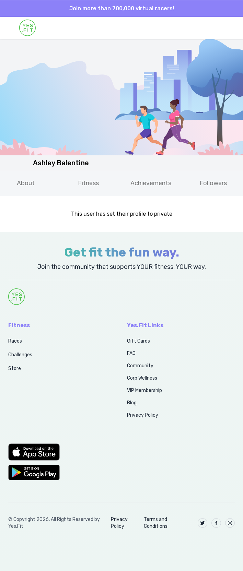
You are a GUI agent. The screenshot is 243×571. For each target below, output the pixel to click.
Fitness (88, 183)
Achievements (150, 183)
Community (140, 366)
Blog (132, 403)
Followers (213, 183)
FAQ (131, 353)
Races (15, 341)
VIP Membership (144, 390)
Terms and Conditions (155, 522)
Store (14, 368)
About (26, 183)
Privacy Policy (142, 415)
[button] (60, 452)
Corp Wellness (142, 378)
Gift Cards (138, 341)
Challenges (20, 355)
